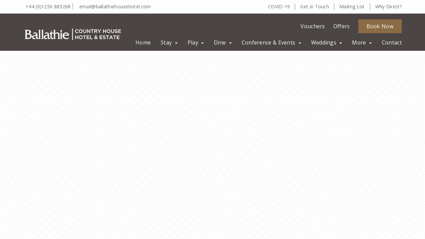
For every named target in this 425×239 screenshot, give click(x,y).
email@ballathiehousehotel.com (115, 6)
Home (143, 42)
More (362, 42)
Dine (223, 42)
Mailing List (352, 6)
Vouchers (312, 26)
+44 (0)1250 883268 (48, 6)
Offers (341, 26)
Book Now (380, 26)
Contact (392, 42)
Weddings (326, 42)
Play (196, 42)
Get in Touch (314, 6)
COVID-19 (279, 6)
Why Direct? (388, 6)
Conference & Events (271, 42)
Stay (169, 42)
